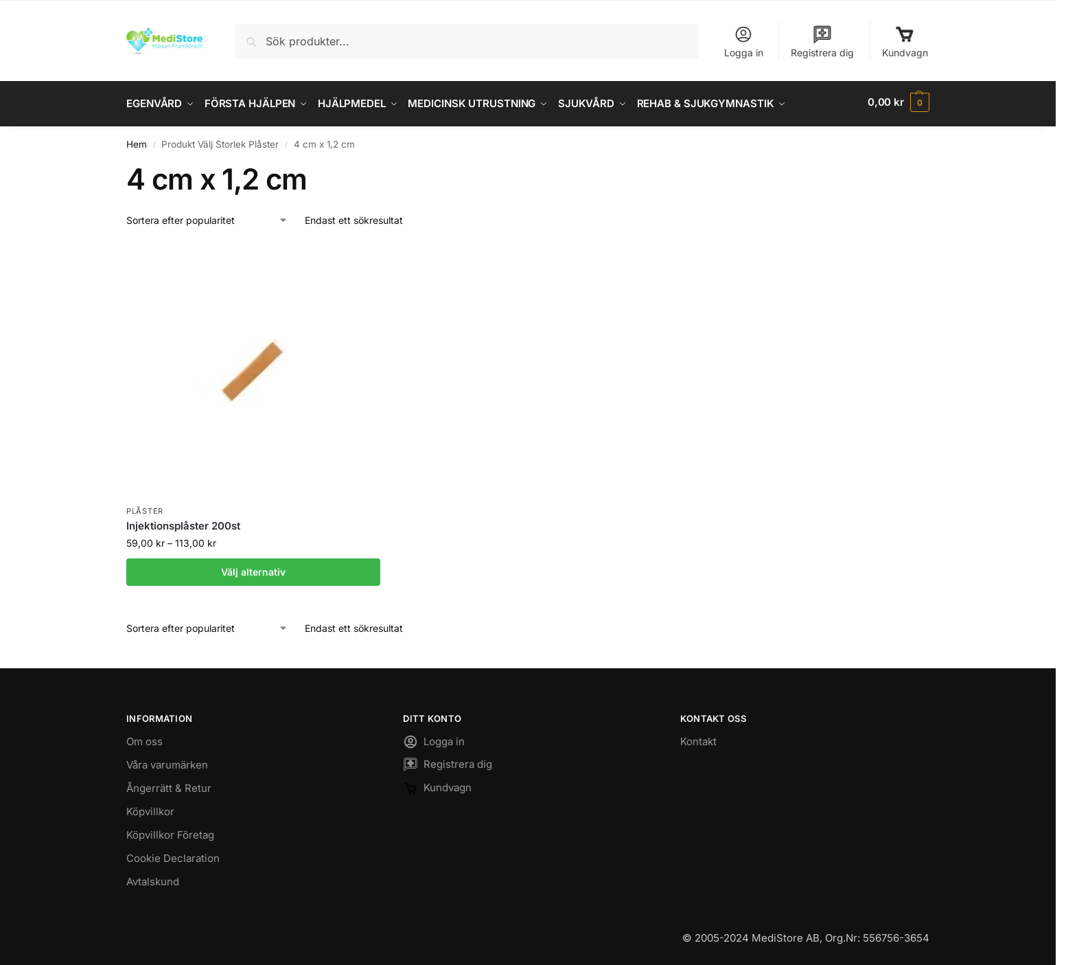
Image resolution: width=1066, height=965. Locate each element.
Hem (136, 140)
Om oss (144, 738)
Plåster (144, 507)
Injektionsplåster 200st (183, 523)
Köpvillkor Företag (170, 831)
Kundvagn (905, 41)
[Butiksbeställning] (207, 217)
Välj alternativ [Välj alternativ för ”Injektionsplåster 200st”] (253, 568)
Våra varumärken (167, 761)
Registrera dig (822, 41)
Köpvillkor (150, 808)
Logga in (743, 41)
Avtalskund (152, 878)
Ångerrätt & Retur (168, 784)
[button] (898, 102)
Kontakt (698, 738)
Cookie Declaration (173, 854)
